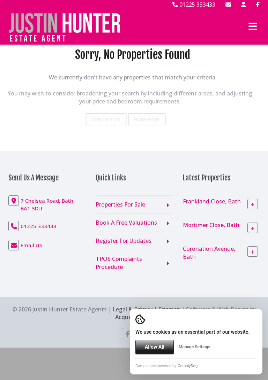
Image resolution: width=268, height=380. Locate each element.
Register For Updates (123, 241)
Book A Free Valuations (126, 222)
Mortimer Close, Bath (211, 225)
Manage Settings (194, 346)
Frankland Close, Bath (212, 201)
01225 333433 (193, 4)
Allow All (154, 347)
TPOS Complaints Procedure (119, 263)
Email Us (31, 245)
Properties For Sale (120, 204)
